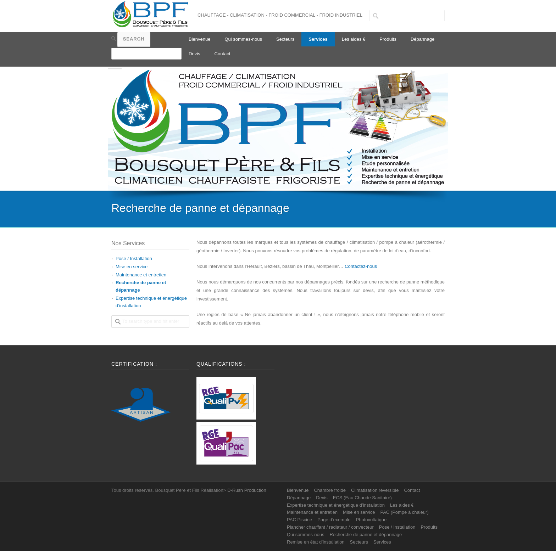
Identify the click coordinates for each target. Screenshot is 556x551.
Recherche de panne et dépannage (365, 534)
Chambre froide (330, 490)
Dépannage (422, 39)
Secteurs (285, 39)
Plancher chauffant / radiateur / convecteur (330, 527)
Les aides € (354, 39)
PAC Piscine (299, 519)
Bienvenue (199, 39)
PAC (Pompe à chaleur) (404, 512)
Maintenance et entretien (141, 274)
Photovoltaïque (371, 519)
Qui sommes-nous (243, 39)
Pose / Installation (134, 258)
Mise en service (132, 266)
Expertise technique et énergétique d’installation (336, 505)
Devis (194, 53)
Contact (222, 53)
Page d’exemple (333, 519)
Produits (387, 39)
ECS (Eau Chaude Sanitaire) (362, 497)
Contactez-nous (361, 266)
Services (318, 39)
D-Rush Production (246, 490)
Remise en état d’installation (316, 542)
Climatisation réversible (375, 490)
